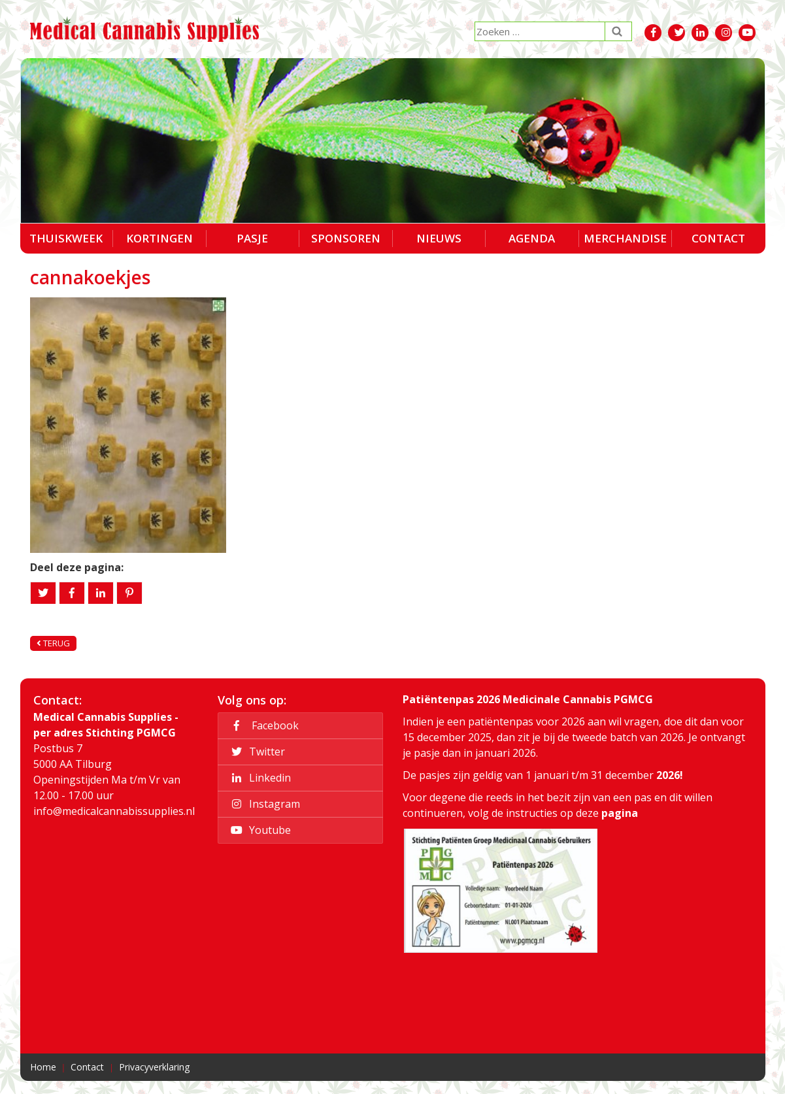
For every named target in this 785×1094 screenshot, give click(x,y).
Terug (53, 643)
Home (43, 1067)
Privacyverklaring (154, 1067)
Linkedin (259, 778)
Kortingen (159, 238)
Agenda (532, 238)
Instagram (263, 804)
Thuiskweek (66, 238)
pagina (619, 813)
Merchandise (625, 238)
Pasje (252, 238)
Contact (718, 238)
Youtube (259, 830)
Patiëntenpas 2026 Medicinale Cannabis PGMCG (528, 699)
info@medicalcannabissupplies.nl (114, 811)
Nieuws (438, 238)
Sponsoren (345, 238)
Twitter (256, 751)
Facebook (263, 725)
